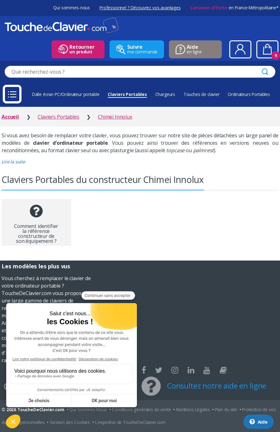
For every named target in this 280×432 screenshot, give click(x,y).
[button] (13, 161)
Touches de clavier (202, 94)
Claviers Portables (127, 94)
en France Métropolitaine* (234, 8)
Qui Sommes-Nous (88, 409)
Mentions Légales (193, 409)
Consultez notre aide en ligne (216, 385)
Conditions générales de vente (141, 409)
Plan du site (226, 409)
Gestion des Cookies (70, 422)
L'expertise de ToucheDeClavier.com (130, 422)
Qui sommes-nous (71, 8)
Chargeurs (165, 94)
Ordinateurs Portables (249, 94)
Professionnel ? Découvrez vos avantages (140, 8)
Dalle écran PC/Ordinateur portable (66, 94)
